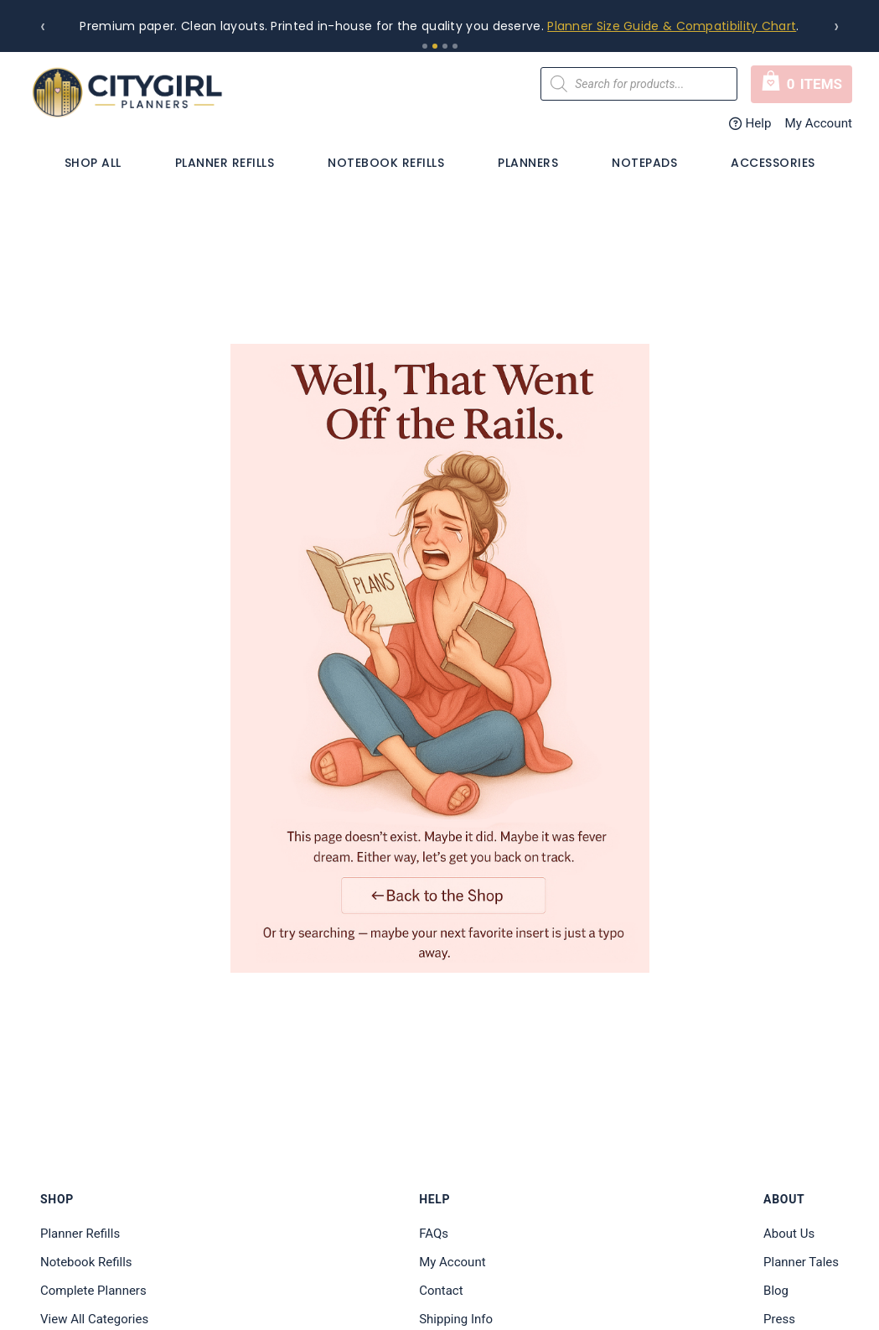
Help (750, 123)
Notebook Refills (386, 162)
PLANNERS (528, 162)
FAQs (433, 1233)
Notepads (644, 162)
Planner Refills (225, 162)
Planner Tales (801, 1262)
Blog (776, 1290)
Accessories (773, 162)
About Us (788, 1233)
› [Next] (836, 26)
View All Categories (94, 1319)
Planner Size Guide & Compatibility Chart (671, 26)
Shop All (93, 162)
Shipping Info (456, 1319)
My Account (818, 123)
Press (779, 1319)
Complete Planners (93, 1290)
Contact (441, 1290)
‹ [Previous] (42, 26)
